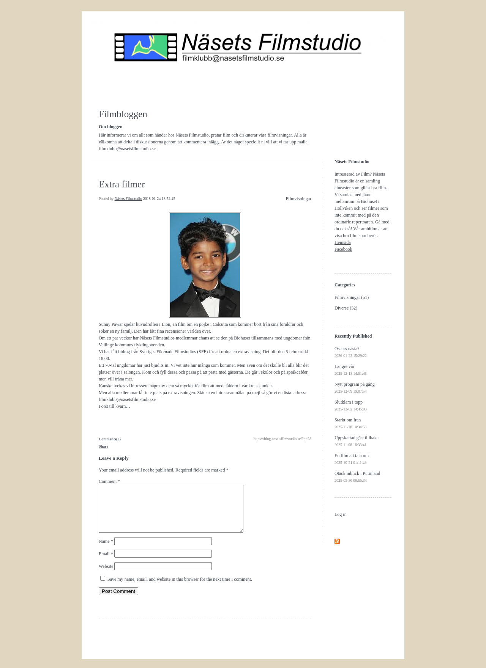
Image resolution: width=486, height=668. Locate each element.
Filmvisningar (298, 198)
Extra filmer (122, 184)
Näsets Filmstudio (128, 198)
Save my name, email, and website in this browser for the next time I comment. (179, 588)
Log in (341, 514)
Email (106, 563)
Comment (109, 481)
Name (106, 550)
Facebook (343, 249)
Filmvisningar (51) (352, 297)
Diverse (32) (346, 308)
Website (106, 575)
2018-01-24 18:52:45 (159, 198)
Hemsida (343, 242)
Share (103, 446)
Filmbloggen (123, 114)
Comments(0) (110, 439)
